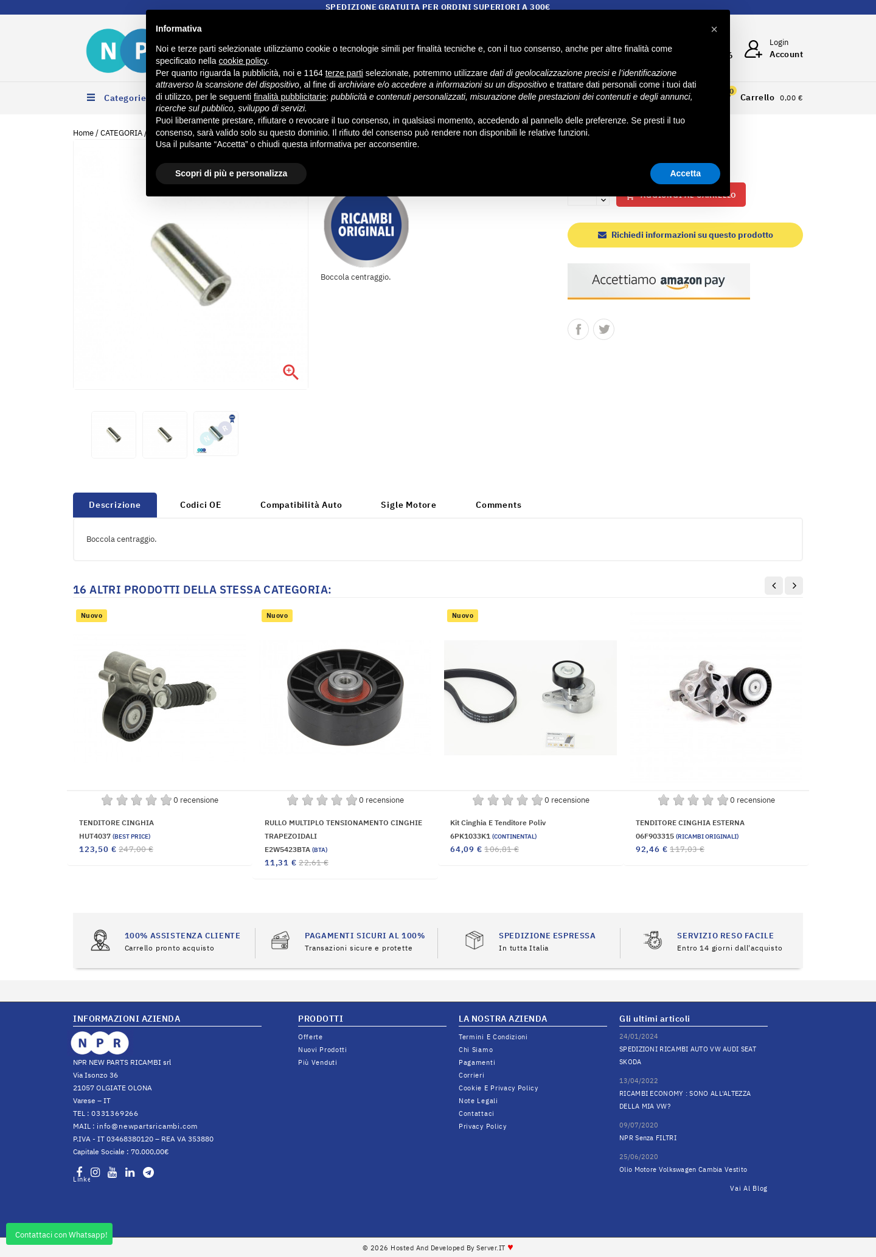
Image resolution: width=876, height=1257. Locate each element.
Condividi (578, 329)
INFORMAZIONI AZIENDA (126, 1018)
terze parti (344, 73)
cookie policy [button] (243, 61)
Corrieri (472, 1075)
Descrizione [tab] (115, 504)
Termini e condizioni (493, 1037)
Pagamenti (477, 1062)
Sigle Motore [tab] (409, 504)
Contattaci (477, 1113)
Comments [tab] (498, 504)
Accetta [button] (685, 173)
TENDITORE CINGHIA (116, 822)
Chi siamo (476, 1049)
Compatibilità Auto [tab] (301, 504)
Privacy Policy (483, 1126)
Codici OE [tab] (200, 504)
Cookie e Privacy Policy (498, 1088)
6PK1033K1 (493, 835)
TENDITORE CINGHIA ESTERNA (690, 822)
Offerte (310, 1037)
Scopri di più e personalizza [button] (231, 173)
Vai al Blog (749, 1188)
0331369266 (115, 1113)
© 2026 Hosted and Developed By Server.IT (438, 1248)
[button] (714, 29)
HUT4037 (114, 835)
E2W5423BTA (296, 849)
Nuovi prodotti (322, 1049)
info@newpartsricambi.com (147, 1126)
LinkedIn (81, 1179)
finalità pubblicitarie (290, 97)
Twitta (604, 329)
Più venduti (318, 1062)
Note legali (478, 1100)
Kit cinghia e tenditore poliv (498, 822)
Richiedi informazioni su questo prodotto (685, 234)
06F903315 (687, 835)
